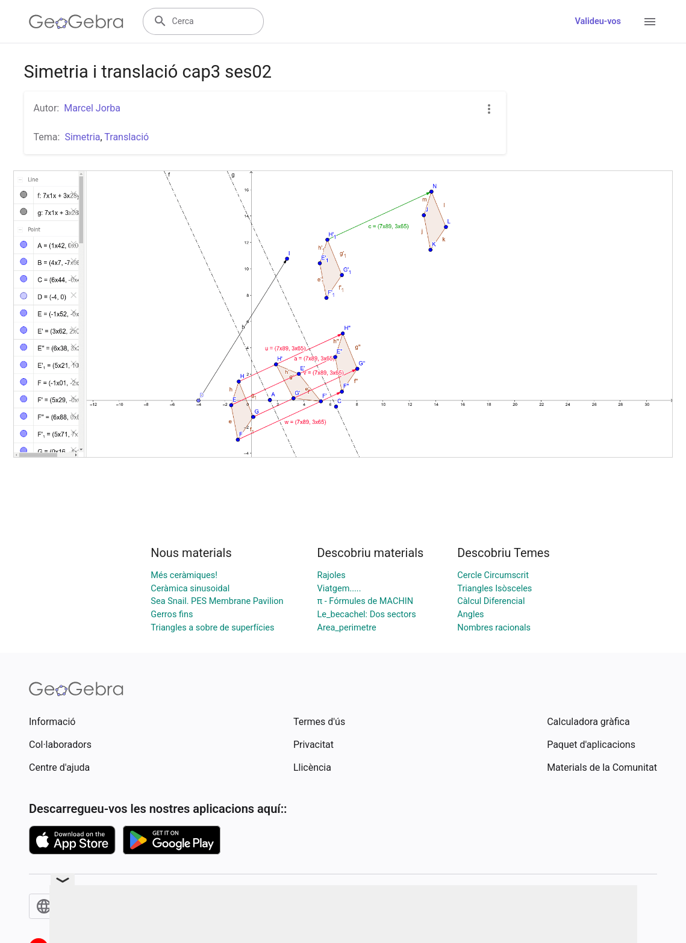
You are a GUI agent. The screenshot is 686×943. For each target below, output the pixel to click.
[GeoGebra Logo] (76, 21)
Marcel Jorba (92, 108)
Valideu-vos (598, 21)
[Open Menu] (650, 21)
